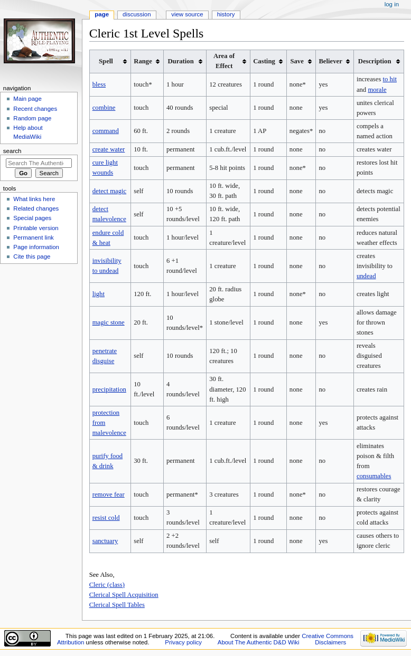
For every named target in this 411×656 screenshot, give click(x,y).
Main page (27, 99)
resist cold (106, 517)
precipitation (109, 389)
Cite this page (31, 256)
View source (187, 14)
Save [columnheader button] (296, 61)
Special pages (32, 218)
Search (12, 151)
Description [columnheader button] (374, 61)
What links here (34, 199)
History (226, 14)
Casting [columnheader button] (264, 61)
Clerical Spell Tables (117, 605)
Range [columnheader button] (143, 61)
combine (104, 107)
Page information (36, 247)
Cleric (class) (107, 584)
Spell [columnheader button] (106, 61)
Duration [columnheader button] (180, 61)
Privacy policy (183, 642)
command (105, 131)
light (98, 294)
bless (99, 84)
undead (366, 276)
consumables (374, 476)
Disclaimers (330, 642)
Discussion (137, 14)
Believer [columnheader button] (330, 61)
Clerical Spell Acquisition (123, 594)
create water (108, 149)
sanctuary (105, 541)
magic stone (108, 322)
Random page (32, 118)
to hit (390, 79)
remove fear (108, 494)
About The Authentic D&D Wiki (259, 642)
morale (377, 89)
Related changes (36, 208)
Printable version (35, 228)
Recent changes (35, 109)
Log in (392, 4)
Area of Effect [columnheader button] (224, 61)
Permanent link (33, 237)
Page (102, 14)
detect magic (109, 191)
